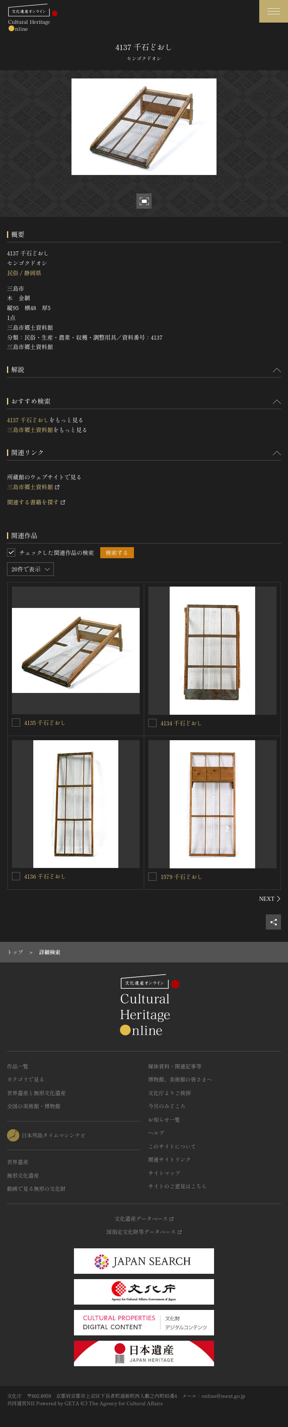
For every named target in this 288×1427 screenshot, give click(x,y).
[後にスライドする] (270, 899)
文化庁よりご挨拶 (169, 1093)
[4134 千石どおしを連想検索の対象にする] (152, 723)
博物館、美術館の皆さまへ (180, 1079)
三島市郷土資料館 (30, 430)
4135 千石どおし (45, 722)
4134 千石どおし (182, 723)
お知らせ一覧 (164, 1119)
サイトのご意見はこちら (177, 1186)
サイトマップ (164, 1173)
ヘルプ (156, 1133)
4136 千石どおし (45, 876)
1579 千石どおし (182, 876)
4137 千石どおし (28, 420)
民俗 (12, 273)
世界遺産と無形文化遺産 (36, 1093)
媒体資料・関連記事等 (175, 1066)
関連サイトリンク (169, 1159)
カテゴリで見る (25, 1079)
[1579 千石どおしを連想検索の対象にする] (152, 876)
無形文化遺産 (23, 1175)
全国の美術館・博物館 (33, 1106)
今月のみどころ (167, 1106)
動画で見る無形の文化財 (36, 1188)
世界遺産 (17, 1162)
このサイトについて (172, 1146)
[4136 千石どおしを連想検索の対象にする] (16, 876)
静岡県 (32, 273)
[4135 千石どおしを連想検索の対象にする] (16, 722)
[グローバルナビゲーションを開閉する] (273, 11)
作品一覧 (17, 1066)
